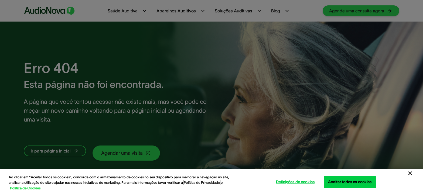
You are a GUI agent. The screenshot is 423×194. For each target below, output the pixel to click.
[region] (211, 181)
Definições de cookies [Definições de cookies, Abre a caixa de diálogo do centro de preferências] (295, 182)
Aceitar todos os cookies (349, 182)
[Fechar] (410, 173)
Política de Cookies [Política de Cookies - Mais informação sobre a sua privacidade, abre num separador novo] (25, 188)
